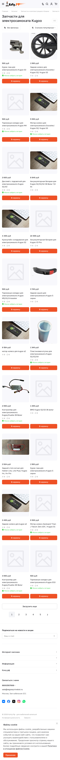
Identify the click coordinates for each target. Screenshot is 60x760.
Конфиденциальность (11, 718)
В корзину (15, 81)
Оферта (27, 718)
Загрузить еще (30, 606)
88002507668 (8, 685)
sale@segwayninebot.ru (12, 689)
